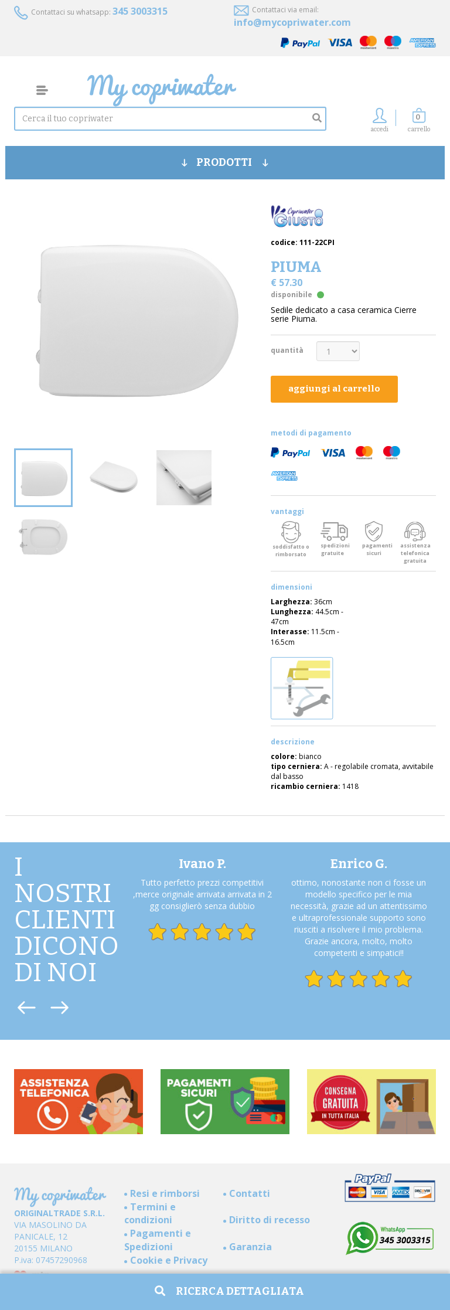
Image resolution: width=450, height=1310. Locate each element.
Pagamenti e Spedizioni (157, 1240)
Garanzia (250, 1246)
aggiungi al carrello (334, 388)
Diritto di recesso (269, 1219)
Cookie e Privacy (168, 1260)
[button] (419, 123)
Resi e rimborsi (165, 1193)
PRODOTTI (225, 162)
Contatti (249, 1193)
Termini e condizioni (150, 1213)
